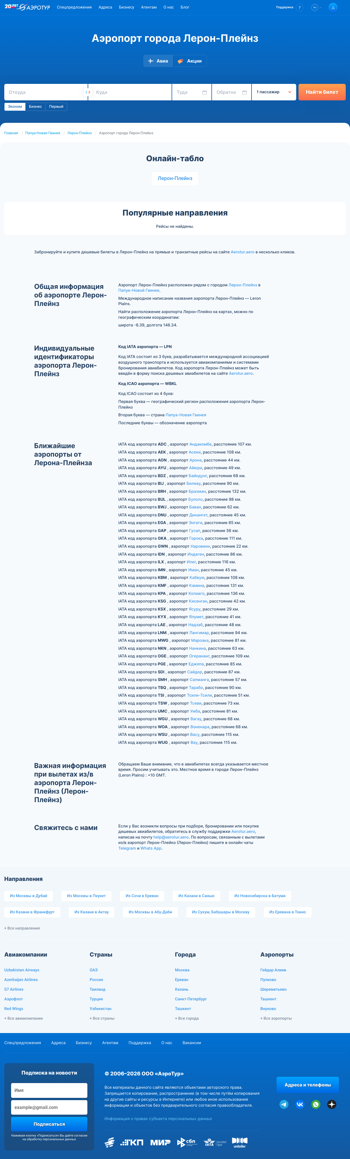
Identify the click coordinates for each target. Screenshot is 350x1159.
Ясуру (194, 609)
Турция (96, 999)
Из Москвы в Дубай (28, 896)
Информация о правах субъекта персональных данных (158, 1118)
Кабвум (197, 577)
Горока (196, 538)
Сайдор (194, 672)
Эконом (15, 106)
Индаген (196, 554)
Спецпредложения (74, 7)
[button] (289, 7)
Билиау (194, 483)
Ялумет (196, 616)
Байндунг (198, 475)
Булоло (195, 499)
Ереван (181, 980)
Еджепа (196, 664)
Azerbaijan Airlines (21, 980)
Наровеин (200, 546)
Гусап (194, 530)
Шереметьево (273, 989)
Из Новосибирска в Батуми (260, 896)
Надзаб (195, 624)
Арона (196, 460)
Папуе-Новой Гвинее (138, 290)
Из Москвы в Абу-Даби (150, 912)
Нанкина (197, 648)
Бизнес (35, 106)
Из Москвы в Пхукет (86, 896)
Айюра (195, 467)
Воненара (199, 727)
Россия (96, 980)
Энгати (195, 522)
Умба (195, 711)
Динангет (198, 515)
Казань (181, 989)
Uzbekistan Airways (21, 970)
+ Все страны (102, 1018)
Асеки (195, 452)
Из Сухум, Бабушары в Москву (221, 912)
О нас (169, 7)
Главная (11, 133)
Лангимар (199, 632)
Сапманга (199, 679)
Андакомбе (201, 444)
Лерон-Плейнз (79, 133)
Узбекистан (101, 1009)
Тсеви (195, 703)
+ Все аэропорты (276, 1018)
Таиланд (97, 989)
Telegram (127, 848)
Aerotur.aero (242, 252)
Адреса (105, 7)
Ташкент (183, 1009)
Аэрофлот (13, 999)
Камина (196, 585)
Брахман (197, 491)
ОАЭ (94, 970)
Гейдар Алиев (273, 970)
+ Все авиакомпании (23, 1018)
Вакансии (191, 1042)
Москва (182, 970)
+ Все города (187, 1018)
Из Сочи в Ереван (142, 896)
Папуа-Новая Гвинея (42, 133)
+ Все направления (22, 928)
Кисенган (198, 601)
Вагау (195, 719)
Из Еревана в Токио (287, 912)
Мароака (200, 640)
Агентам (149, 7)
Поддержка (140, 1042)
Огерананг (199, 656)
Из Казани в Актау (92, 912)
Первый (56, 106)
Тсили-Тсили (199, 695)
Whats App (151, 848)
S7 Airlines (13, 989)
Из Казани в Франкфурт (32, 912)
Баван (195, 507)
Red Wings (13, 1009)
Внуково (268, 1009)
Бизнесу (126, 7)
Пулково (268, 980)
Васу (194, 734)
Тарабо (196, 687)
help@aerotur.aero (171, 837)
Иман (193, 570)
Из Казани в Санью (196, 896)
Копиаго (196, 593)
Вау (194, 742)
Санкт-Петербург (191, 999)
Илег (191, 562)
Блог (185, 7)
